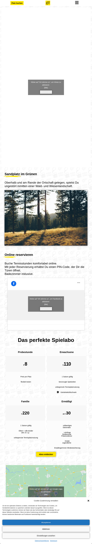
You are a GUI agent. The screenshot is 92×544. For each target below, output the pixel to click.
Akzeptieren (46, 522)
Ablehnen (46, 529)
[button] (88, 500)
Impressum (53, 541)
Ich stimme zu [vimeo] (46, 92)
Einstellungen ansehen (46, 536)
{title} (46, 88)
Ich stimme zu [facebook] (46, 309)
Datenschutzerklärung (42, 541)
